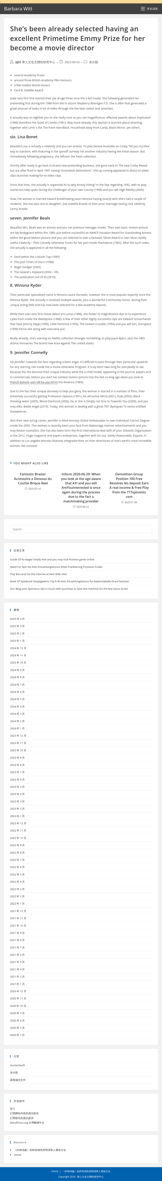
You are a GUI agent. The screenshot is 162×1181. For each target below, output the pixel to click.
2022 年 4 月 (17, 881)
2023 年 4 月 (17, 794)
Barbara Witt (18, 8)
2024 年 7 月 (17, 684)
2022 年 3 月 (17, 889)
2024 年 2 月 (17, 721)
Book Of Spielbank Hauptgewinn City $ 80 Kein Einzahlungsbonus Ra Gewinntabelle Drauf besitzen (69, 581)
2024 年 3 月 (17, 714)
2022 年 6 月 (17, 867)
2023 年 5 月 (17, 787)
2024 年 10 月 (18, 662)
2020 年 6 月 (17, 1020)
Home (17, 1155)
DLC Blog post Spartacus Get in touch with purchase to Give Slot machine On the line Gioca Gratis (69, 588)
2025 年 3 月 (17, 626)
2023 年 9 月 (17, 757)
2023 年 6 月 (17, 779)
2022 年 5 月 (17, 874)
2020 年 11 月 (18, 998)
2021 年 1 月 (17, 984)
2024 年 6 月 (17, 692)
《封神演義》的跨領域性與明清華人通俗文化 (40, 1150)
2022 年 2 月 (17, 896)
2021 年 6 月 (17, 954)
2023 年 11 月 (18, 743)
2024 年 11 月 (18, 655)
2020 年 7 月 (17, 1013)
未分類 (93, 62)
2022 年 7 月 (17, 860)
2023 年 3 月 (17, 801)
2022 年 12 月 (18, 823)
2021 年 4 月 (17, 969)
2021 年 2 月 (17, 976)
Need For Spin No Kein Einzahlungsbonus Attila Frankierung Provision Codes (56, 567)
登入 (12, 1108)
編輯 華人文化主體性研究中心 (35, 62)
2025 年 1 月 (17, 640)
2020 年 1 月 (17, 1035)
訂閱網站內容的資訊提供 (24, 1113)
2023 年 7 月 (17, 772)
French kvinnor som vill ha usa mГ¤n (34, 382)
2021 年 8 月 (17, 940)
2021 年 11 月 (18, 918)
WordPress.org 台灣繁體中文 (27, 1122)
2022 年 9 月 (17, 845)
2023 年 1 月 (17, 816)
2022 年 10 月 (18, 838)
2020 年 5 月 (17, 1028)
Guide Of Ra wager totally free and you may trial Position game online (52, 559)
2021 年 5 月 (17, 962)
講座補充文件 (18, 1080)
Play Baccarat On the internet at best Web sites (38, 574)
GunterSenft (17, 1065)
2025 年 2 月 (17, 633)
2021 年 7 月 (17, 947)
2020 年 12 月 (18, 991)
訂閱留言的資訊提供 (21, 1118)
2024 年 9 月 (17, 670)
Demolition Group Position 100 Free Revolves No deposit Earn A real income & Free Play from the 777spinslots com (129, 485)
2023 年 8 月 (17, 765)
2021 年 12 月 (18, 911)
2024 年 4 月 (17, 706)
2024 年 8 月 (17, 677)
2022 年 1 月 (17, 903)
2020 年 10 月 (18, 1006)
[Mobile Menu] (149, 8)
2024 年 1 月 (17, 728)
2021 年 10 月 (18, 925)
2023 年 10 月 (18, 750)
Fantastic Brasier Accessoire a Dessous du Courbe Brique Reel (33, 478)
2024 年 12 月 (18, 648)
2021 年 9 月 (17, 933)
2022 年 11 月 (18, 830)
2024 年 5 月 (17, 699)
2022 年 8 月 (17, 852)
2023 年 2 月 (17, 808)
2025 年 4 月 (17, 619)
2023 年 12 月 (18, 735)
